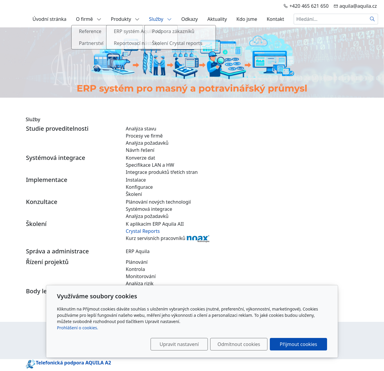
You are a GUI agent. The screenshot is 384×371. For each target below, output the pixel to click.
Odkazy (189, 19)
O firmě (88, 19)
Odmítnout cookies (239, 344)
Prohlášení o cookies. (77, 328)
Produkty (125, 19)
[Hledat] (372, 19)
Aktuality (217, 19)
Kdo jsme (246, 19)
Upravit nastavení (179, 344)
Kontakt (275, 19)
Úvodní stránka (49, 19)
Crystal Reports (143, 231)
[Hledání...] (330, 19)
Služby (160, 19)
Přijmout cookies (298, 344)
